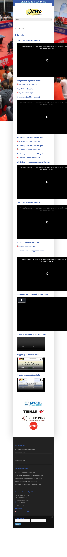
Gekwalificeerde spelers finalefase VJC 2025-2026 (28, 478)
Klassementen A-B (20, 452)
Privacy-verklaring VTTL (23, 512)
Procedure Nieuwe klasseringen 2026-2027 (26, 472)
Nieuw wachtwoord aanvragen (41, 524)
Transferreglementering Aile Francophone (26, 481)
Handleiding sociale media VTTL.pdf (29, 141)
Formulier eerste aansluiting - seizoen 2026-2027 (28, 484)
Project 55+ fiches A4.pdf (25, 93)
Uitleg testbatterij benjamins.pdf (27, 84)
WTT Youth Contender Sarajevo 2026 (25, 449)
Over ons (17, 458)
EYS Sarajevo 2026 (20, 460)
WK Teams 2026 (19, 455)
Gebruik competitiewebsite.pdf (27, 246)
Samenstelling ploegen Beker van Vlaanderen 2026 (29, 475)
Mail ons (19, 508)
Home (16, 29)
